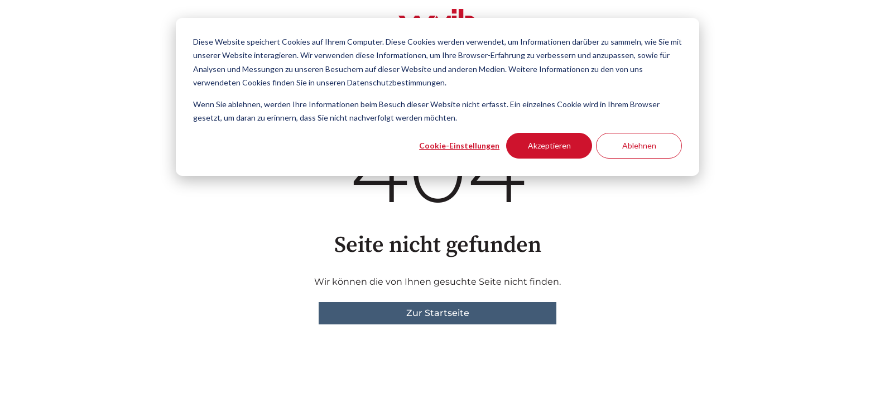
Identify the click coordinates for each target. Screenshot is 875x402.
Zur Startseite (437, 313)
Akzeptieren (549, 145)
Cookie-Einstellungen (459, 145)
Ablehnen (639, 145)
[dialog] (437, 97)
